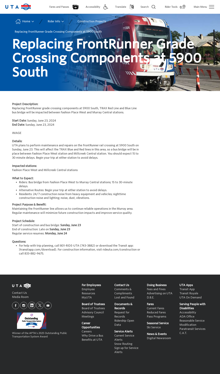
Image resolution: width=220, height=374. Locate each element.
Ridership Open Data (124, 322)
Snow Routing (123, 343)
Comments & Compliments (123, 291)
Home (24, 21)
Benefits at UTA (92, 339)
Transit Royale (188, 293)
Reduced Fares (156, 312)
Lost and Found (124, 297)
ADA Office (186, 316)
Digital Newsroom (159, 338)
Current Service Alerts (124, 337)
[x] (39, 305)
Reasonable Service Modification (192, 322)
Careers (87, 331)
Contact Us (19, 292)
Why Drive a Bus (92, 335)
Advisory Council (93, 312)
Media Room (20, 297)
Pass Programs (156, 316)
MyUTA (87, 297)
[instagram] (23, 305)
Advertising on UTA (159, 293)
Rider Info (56, 21)
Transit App (187, 289)
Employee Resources (88, 291)
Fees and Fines (156, 289)
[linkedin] (31, 305)
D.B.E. (150, 297)
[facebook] (15, 305)
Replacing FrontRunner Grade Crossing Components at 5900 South (58, 31)
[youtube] (48, 305)
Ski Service (154, 327)
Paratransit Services (192, 329)
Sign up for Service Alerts (126, 350)
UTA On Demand (190, 297)
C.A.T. (183, 333)
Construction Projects (92, 21)
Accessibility (187, 312)
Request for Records (121, 314)
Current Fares (155, 308)
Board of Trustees (93, 308)
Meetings (88, 316)
